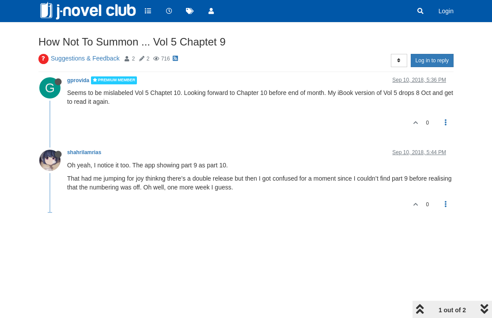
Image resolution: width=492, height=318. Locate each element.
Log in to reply (432, 60)
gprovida (78, 80)
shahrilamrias (84, 152)
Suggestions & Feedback (85, 58)
